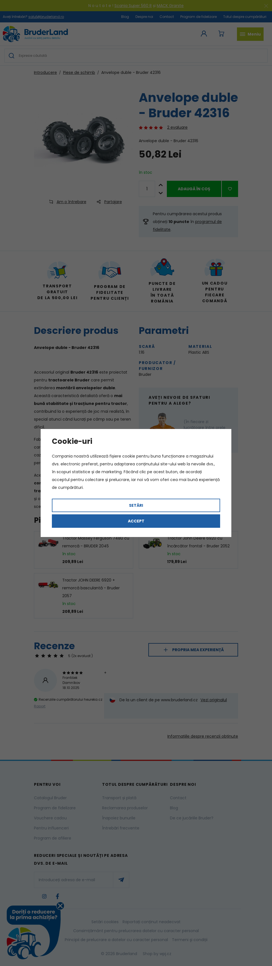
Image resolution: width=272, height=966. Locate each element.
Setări (136, 505)
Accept (136, 521)
